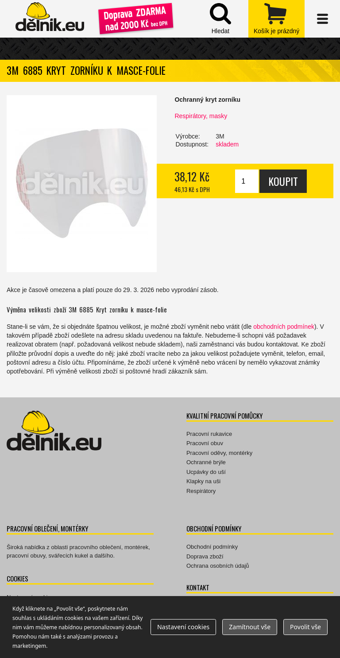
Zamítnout (249, 627)
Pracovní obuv (204, 443)
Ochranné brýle (206, 462)
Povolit (305, 627)
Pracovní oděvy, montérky (219, 453)
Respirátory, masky (200, 115)
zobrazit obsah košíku (276, 19)
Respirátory (201, 491)
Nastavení (183, 627)
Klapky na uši (203, 481)
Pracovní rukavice (209, 434)
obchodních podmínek (283, 326)
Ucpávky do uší (206, 472)
